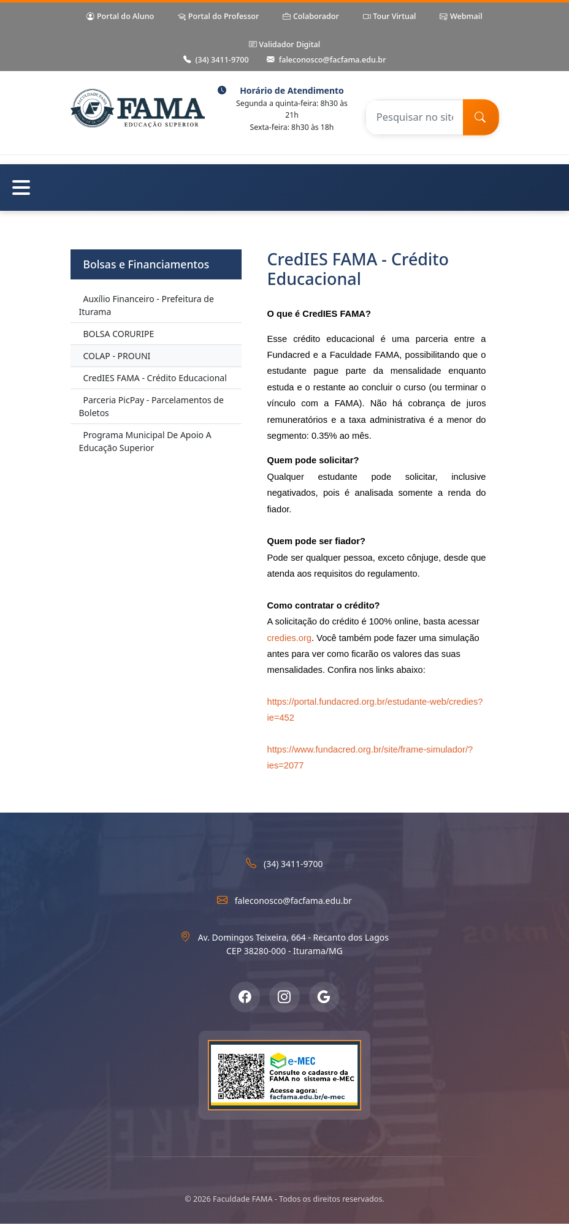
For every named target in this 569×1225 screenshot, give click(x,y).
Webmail (461, 17)
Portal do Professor (218, 17)
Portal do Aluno (120, 17)
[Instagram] (284, 997)
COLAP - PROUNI (117, 356)
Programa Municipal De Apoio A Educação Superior (145, 441)
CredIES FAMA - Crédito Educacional (155, 378)
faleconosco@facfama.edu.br (326, 60)
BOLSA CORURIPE (119, 333)
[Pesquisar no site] (414, 117)
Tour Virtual (389, 17)
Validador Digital (284, 45)
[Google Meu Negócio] (324, 997)
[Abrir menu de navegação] (284, 187)
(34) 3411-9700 (216, 60)
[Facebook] (244, 997)
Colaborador (310, 17)
